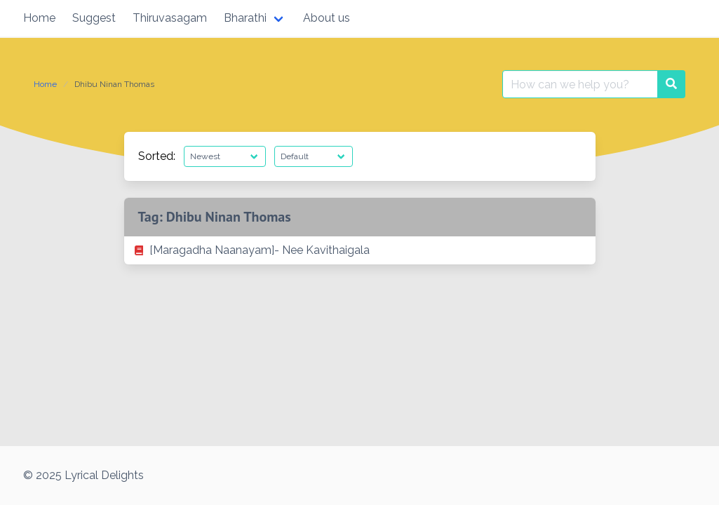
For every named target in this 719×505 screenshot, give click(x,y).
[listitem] (360, 250)
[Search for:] (580, 84)
